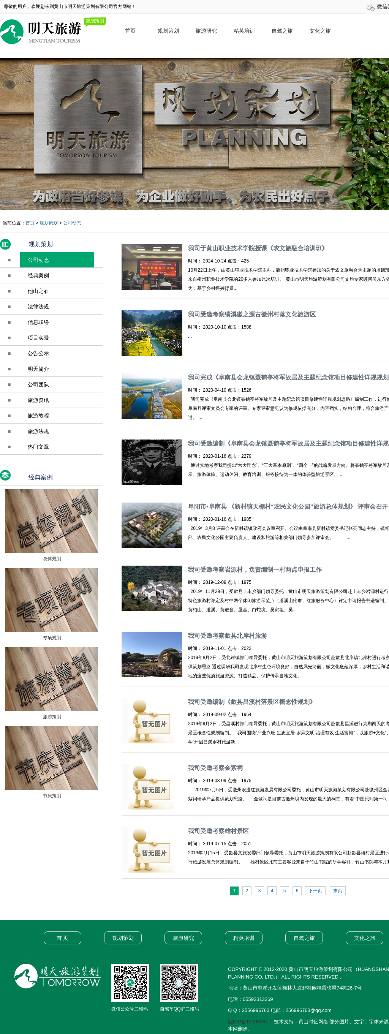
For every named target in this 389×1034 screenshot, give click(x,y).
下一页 (315, 890)
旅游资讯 (38, 400)
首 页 (63, 938)
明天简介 (38, 369)
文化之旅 (320, 31)
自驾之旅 (282, 31)
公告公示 (38, 353)
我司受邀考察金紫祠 (215, 768)
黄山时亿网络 (313, 1022)
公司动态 (72, 223)
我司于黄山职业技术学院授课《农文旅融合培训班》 (258, 248)
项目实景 (38, 338)
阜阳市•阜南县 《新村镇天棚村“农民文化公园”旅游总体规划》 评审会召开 (288, 506)
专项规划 (51, 637)
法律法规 (38, 307)
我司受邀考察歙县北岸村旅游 (227, 635)
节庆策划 (51, 795)
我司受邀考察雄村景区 (218, 831)
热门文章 (38, 447)
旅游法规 (38, 431)
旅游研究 (206, 31)
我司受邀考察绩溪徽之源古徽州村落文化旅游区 (252, 314)
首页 (130, 31)
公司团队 (38, 384)
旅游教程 (38, 416)
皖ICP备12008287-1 (250, 1022)
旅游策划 (51, 716)
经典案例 (38, 275)
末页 (337, 890)
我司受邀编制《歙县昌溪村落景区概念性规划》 (252, 702)
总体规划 (51, 558)
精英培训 (244, 31)
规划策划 (168, 31)
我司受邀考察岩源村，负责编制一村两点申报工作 (255, 569)
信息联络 (38, 322)
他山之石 (38, 291)
